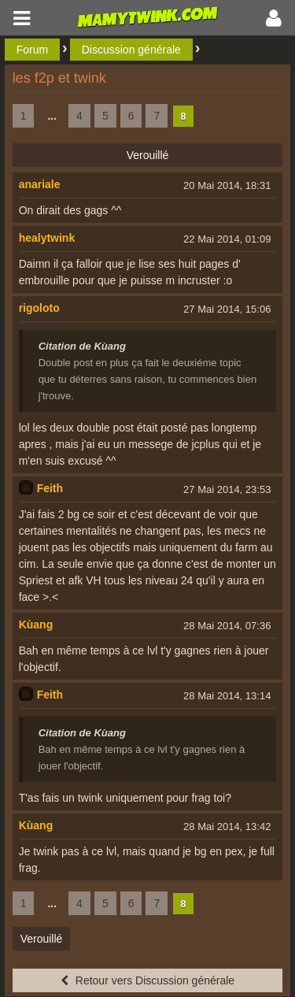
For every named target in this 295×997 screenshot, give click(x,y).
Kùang (36, 624)
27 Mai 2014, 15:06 (227, 309)
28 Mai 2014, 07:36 (227, 626)
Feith (50, 488)
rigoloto (39, 308)
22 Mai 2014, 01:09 (227, 239)
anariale (40, 184)
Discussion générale (131, 49)
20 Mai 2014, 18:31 (227, 185)
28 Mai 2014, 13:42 (227, 826)
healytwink (47, 238)
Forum (32, 49)
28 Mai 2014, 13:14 (227, 696)
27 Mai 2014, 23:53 (227, 489)
